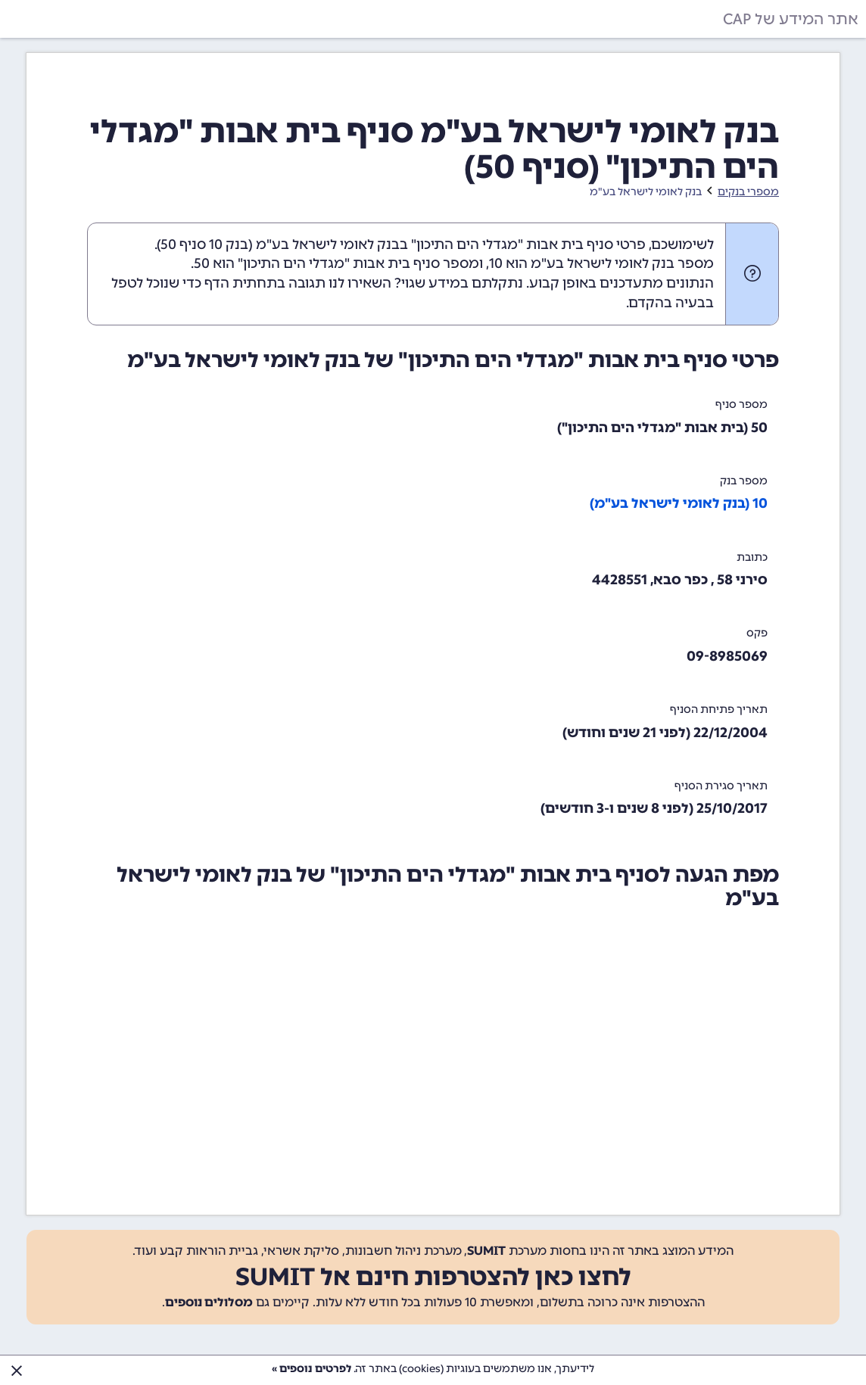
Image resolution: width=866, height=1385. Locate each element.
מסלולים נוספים (209, 1302)
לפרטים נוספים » (311, 1368)
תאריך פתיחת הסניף (719, 709)
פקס (757, 633)
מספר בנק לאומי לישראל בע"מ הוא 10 (601, 263)
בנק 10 (228, 244)
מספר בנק (744, 481)
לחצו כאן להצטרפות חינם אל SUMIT (433, 1276)
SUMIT (486, 1250)
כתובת (752, 557)
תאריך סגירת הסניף (721, 786)
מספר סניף (741, 404)
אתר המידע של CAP (790, 19)
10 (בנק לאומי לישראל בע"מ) (679, 503)
